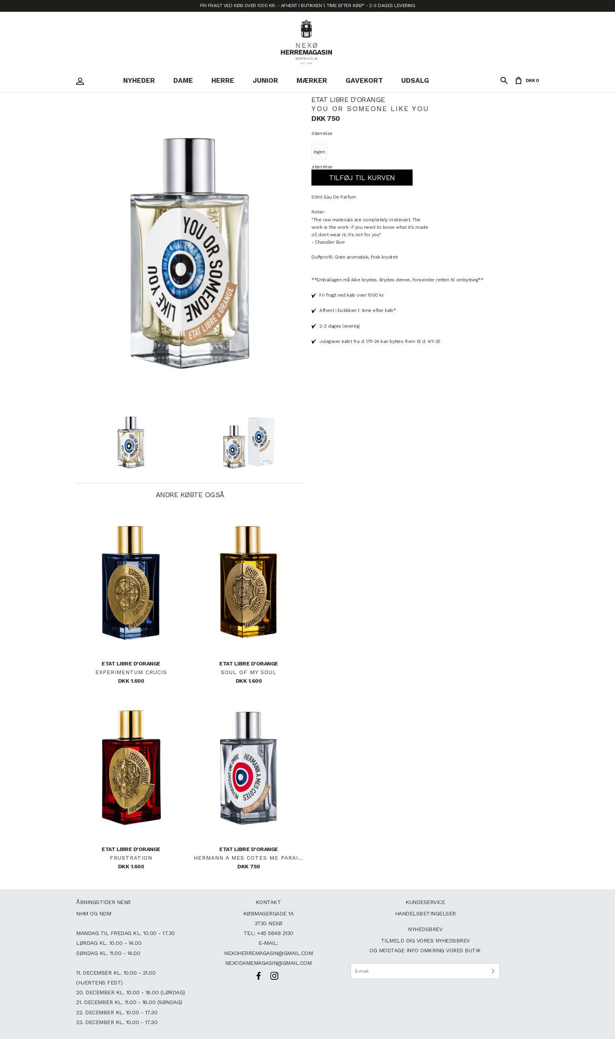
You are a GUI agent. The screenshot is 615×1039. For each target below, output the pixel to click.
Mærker (312, 80)
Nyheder (139, 80)
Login (82, 81)
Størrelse (322, 133)
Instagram (274, 976)
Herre (222, 80)
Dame (183, 80)
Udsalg (415, 80)
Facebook (258, 976)
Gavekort (364, 80)
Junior (265, 80)
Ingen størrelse (319, 159)
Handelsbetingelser (425, 913)
